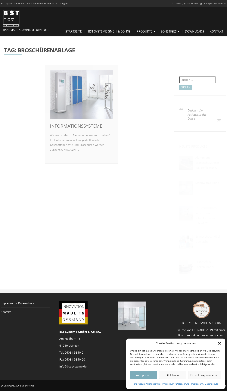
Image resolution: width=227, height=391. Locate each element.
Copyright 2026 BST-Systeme (19, 385)
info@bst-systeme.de (215, 3)
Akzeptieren (143, 375)
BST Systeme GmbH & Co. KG (109, 31)
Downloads (194, 31)
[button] (219, 343)
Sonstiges (170, 31)
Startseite (73, 31)
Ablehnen (173, 375)
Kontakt (216, 31)
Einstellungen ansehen (204, 375)
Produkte (146, 31)
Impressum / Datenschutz (147, 383)
